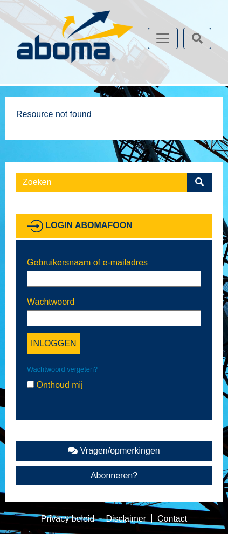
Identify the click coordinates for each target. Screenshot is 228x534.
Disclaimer (126, 518)
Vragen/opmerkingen (114, 450)
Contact (172, 518)
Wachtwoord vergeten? (62, 369)
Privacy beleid (68, 518)
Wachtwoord (50, 301)
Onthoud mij (55, 384)
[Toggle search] (197, 38)
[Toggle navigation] (163, 38)
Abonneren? (114, 475)
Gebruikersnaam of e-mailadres (87, 262)
